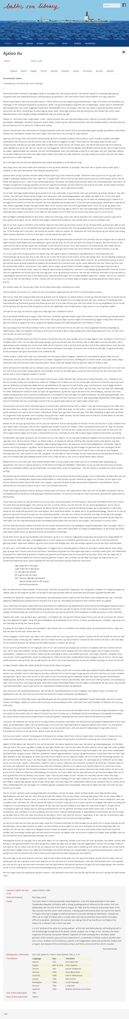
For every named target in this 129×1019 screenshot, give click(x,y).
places (30, 43)
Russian (99, 71)
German (54, 71)
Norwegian (87, 71)
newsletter (90, 43)
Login (6, 1014)
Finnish (44, 71)
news (20, 43)
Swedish (110, 71)
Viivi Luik (36, 61)
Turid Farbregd (35, 83)
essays (40, 43)
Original (13, 71)
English (34, 71)
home (8, 43)
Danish (24, 71)
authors (53, 43)
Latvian (76, 71)
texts (66, 43)
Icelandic (65, 71)
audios (77, 43)
